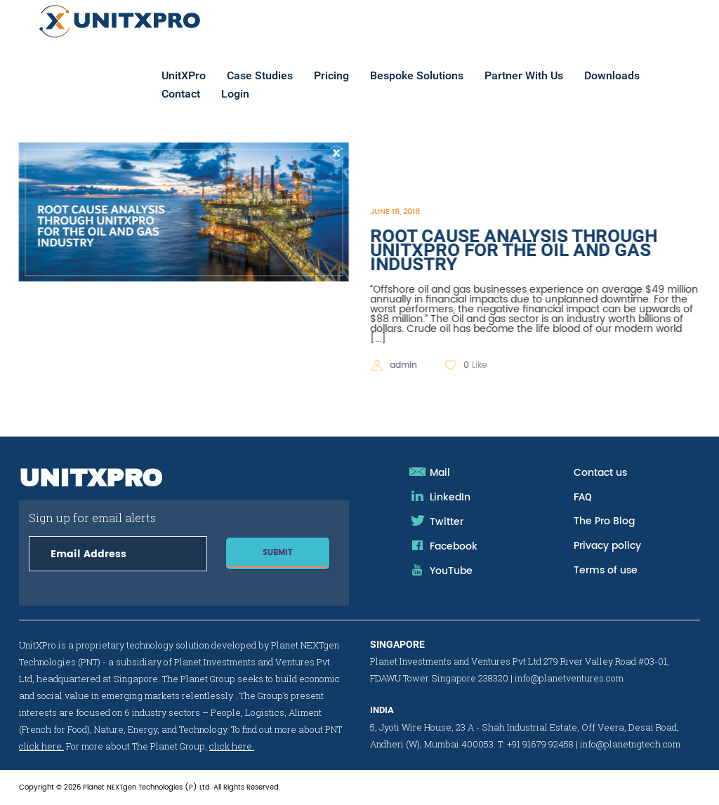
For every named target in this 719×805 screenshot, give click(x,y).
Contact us (600, 473)
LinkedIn (450, 497)
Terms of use (606, 570)
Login (256, 94)
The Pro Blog (604, 521)
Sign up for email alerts (118, 535)
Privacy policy (607, 546)
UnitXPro (204, 76)
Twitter (446, 522)
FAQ (583, 497)
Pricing (351, 76)
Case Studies (280, 76)
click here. (41, 746)
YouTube (451, 571)
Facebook (453, 546)
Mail (440, 473)
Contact (201, 94)
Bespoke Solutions (437, 76)
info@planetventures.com (569, 678)
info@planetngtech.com (630, 744)
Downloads (632, 76)
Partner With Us (544, 76)
